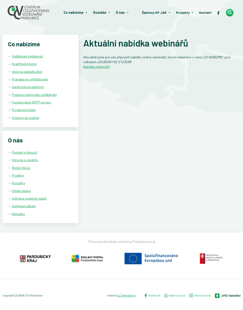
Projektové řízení (24, 110)
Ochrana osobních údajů (29, 198)
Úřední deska (21, 191)
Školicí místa (21, 168)
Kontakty (18, 183)
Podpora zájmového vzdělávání (34, 95)
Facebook (152, 295)
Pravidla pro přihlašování (30, 79)
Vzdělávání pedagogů (27, 56)
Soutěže (99, 12)
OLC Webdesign (126, 295)
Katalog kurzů (174, 295)
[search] (230, 12)
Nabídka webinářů (96, 67)
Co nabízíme (74, 12)
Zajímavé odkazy (24, 206)
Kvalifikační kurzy (24, 64)
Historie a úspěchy (25, 160)
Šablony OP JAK (154, 12)
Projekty (183, 12)
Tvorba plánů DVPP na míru (31, 102)
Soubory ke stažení (25, 118)
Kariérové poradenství (28, 87)
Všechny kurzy (200, 295)
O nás (120, 12)
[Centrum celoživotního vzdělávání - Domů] (30, 12)
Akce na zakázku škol (27, 72)
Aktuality (18, 214)
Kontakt (205, 12)
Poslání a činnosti (24, 152)
